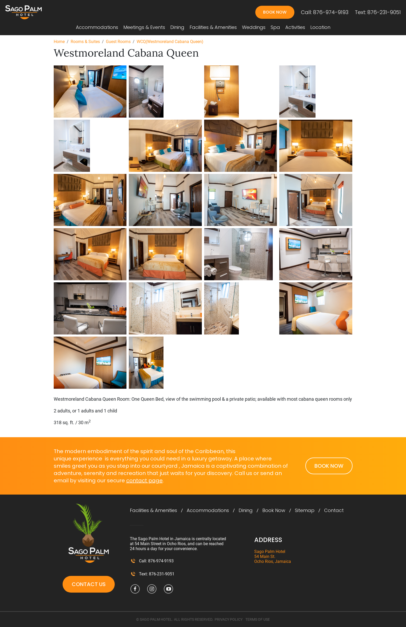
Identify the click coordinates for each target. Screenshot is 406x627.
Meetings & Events (144, 27)
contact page (144, 480)
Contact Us (89, 584)
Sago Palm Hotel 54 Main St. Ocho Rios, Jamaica (272, 556)
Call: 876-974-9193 (324, 12)
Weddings (253, 27)
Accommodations (97, 27)
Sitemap (304, 510)
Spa (275, 27)
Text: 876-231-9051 (378, 12)
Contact (334, 510)
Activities (295, 27)
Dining (177, 27)
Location (320, 27)
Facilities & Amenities (213, 27)
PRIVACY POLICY (229, 619)
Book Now (275, 12)
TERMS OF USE (257, 619)
